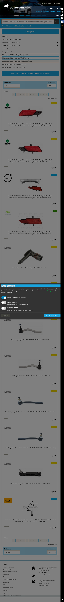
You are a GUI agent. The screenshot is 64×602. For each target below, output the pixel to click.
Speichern (6, 316)
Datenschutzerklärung (44, 291)
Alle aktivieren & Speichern (53, 316)
